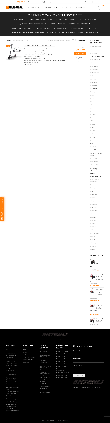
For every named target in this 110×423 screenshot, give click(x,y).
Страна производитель (97, 56)
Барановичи (95, 210)
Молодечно (95, 230)
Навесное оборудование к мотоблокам (74, 24)
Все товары (19, 19)
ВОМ (91, 143)
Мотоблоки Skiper (61, 375)
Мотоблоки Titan (61, 364)
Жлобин (94, 217)
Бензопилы (55, 32)
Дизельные (94, 53)
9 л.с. (92, 108)
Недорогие (93, 88)
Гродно (93, 201)
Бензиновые (95, 50)
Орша (93, 236)
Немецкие (94, 69)
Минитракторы (92, 28)
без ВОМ (94, 150)
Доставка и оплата (28, 359)
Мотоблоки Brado (61, 366)
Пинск (93, 239)
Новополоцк (95, 233)
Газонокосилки (89, 19)
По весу (92, 76)
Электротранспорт (49, 19)
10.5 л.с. (93, 114)
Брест (93, 191)
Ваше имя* (88, 352)
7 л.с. (92, 98)
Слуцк (93, 249)
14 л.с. (93, 127)
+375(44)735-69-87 (22, 2)
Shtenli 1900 (95, 165)
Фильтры (82, 40)
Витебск (94, 194)
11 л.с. (93, 117)
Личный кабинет (86, 2)
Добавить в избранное (80, 58)
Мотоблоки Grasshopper (60, 369)
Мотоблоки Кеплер (62, 359)
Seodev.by (98, 387)
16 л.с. (93, 134)
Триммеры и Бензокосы (88, 32)
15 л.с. (93, 130)
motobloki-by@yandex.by (43, 2)
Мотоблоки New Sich (62, 372)
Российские (95, 72)
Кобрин (93, 220)
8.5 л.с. (93, 105)
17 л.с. (93, 137)
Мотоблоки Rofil (61, 361)
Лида (93, 223)
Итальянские (95, 63)
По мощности (94, 92)
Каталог (25, 352)
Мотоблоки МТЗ (61, 356)
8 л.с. (93, 101)
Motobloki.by (50, 420)
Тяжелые (94, 85)
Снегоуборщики (32, 19)
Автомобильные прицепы (70, 19)
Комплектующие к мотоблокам (70, 28)
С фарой (92, 173)
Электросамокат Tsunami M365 (39, 45)
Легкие (93, 79)
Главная (9, 40)
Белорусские (95, 59)
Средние (94, 82)
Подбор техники (44, 7)
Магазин (31, 7)
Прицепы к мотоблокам (45, 28)
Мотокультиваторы (95, 176)
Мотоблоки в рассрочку (63, 7)
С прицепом (93, 185)
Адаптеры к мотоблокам (22, 28)
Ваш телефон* (88, 359)
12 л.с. (93, 121)
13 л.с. (93, 124)
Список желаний (103, 5)
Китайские (94, 66)
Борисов (94, 214)
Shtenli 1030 (95, 161)
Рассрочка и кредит (29, 357)
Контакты (80, 7)
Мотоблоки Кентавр (62, 354)
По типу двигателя (95, 47)
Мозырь (93, 227)
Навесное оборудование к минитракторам (30, 32)
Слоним (93, 246)
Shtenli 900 (94, 158)
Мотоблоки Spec (61, 377)
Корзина (101, 2)
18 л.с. (93, 140)
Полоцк (93, 243)
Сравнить (81, 62)
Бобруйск (94, 207)
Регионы (92, 188)
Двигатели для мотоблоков (31, 24)
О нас (24, 354)
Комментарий (88, 368)
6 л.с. (92, 95)
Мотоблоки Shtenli (62, 351)
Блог (95, 2)
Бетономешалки (69, 32)
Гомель (93, 198)
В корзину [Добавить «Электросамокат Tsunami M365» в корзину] (80, 53)
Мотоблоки (50, 24)
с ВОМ (93, 147)
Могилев (94, 204)
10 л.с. (93, 111)
